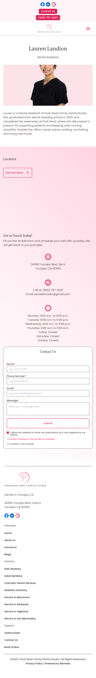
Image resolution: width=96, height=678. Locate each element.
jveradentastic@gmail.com (52, 294)
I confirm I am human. (21, 444)
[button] (42, 4)
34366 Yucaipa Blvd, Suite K (22, 503)
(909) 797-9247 (53, 290)
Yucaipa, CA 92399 (17, 507)
